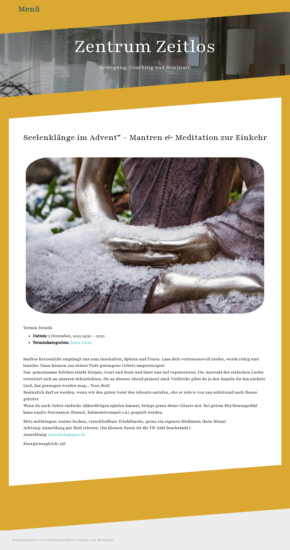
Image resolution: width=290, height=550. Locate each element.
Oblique (83, 540)
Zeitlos (156, 148)
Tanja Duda (81, 342)
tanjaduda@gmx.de (66, 434)
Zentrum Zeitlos (145, 46)
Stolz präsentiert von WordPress (37, 540)
